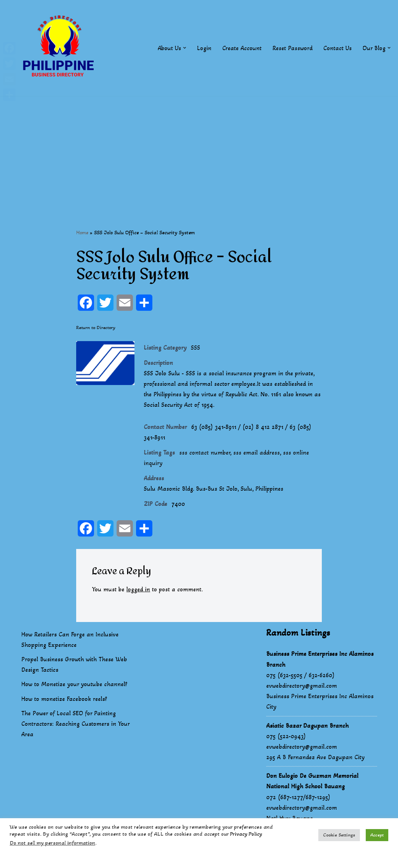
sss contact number (204, 453)
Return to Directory (95, 327)
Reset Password (292, 48)
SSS (195, 348)
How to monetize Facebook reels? (64, 700)
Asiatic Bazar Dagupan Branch (307, 726)
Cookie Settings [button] (339, 835)
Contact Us (337, 48)
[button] (184, 47)
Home (82, 232)
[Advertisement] (199, 150)
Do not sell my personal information (52, 843)
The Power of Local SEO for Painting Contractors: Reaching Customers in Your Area (75, 725)
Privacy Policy (246, 834)
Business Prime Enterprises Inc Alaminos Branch (320, 660)
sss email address (257, 453)
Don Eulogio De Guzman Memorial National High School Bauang (312, 782)
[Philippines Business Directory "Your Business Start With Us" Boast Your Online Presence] (60, 48)
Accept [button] (377, 835)
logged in (138, 590)
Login (204, 48)
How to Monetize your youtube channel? (74, 685)
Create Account (242, 48)
